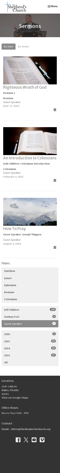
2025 (30, 341)
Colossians (10, 299)
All (6, 362)
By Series (23, 46)
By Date (8, 46)
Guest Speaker (30, 323)
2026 (30, 334)
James (8, 278)
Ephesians (10, 285)
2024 (30, 348)
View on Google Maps (15, 397)
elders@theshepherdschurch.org (30, 429)
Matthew (9, 270)
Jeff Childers (30, 309)
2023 (30, 355)
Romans (9, 292)
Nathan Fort (30, 316)
